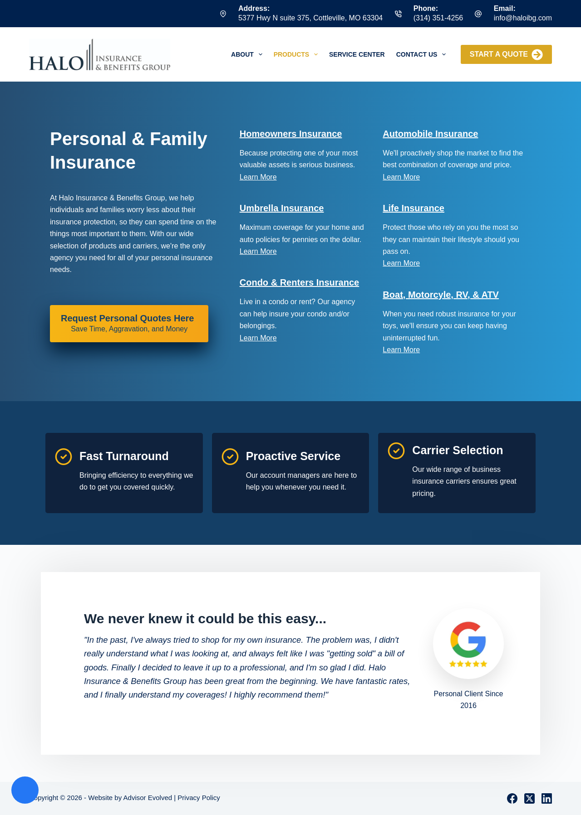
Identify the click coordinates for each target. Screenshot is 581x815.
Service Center (357, 54)
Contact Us (423, 54)
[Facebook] (512, 798)
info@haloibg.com (523, 18)
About (248, 54)
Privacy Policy (198, 797)
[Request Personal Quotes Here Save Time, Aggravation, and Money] (129, 323)
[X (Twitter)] (529, 798)
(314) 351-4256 (438, 18)
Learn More (258, 177)
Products (297, 54)
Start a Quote (506, 54)
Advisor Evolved (147, 797)
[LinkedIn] (547, 798)
